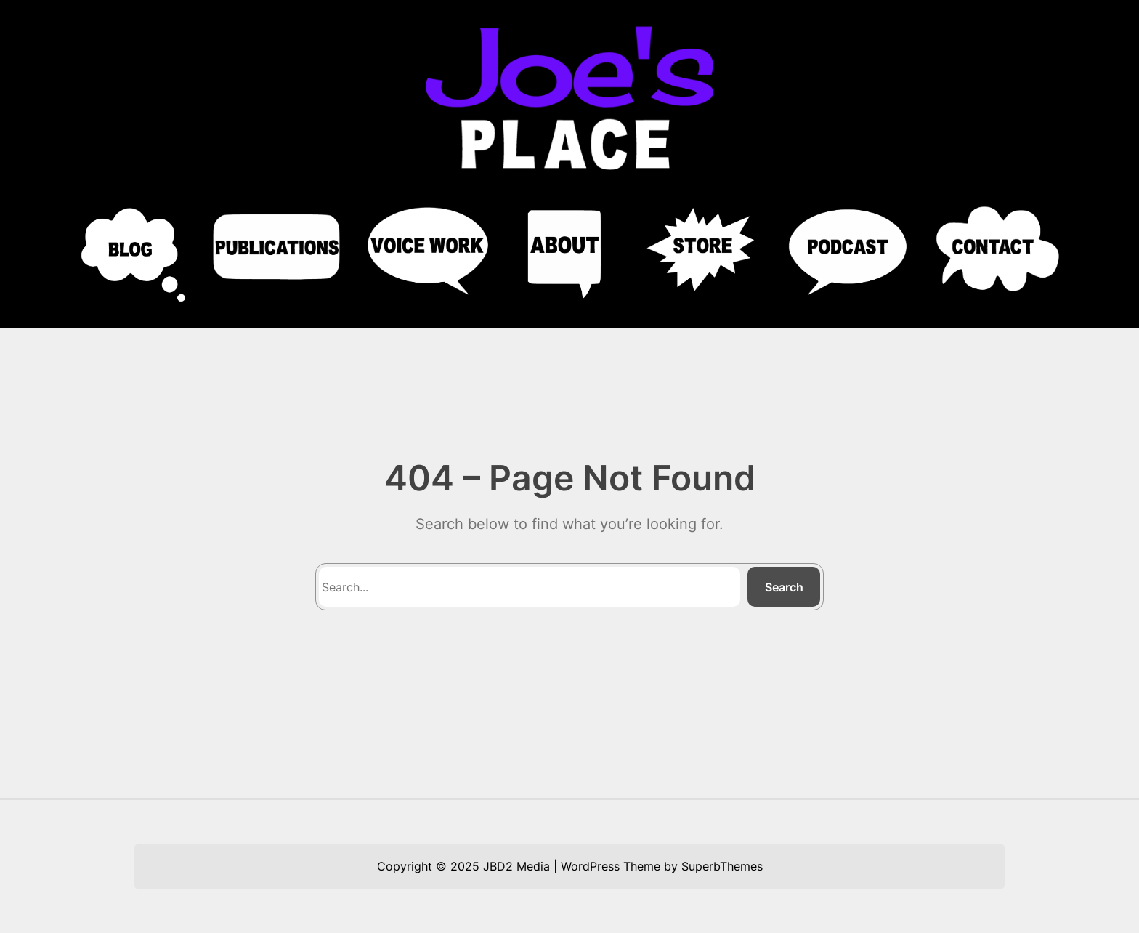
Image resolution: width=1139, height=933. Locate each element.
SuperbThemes (722, 866)
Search (784, 587)
